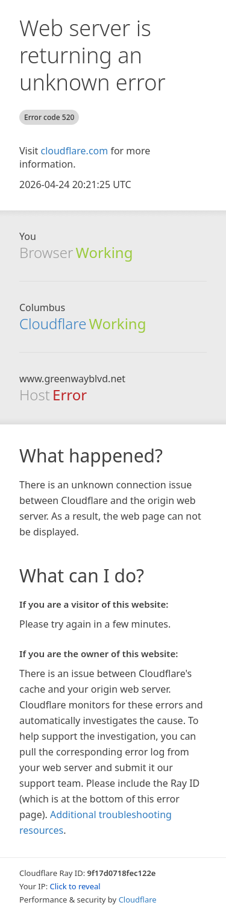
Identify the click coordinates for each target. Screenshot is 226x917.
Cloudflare (52, 323)
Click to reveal (75, 886)
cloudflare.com (74, 150)
